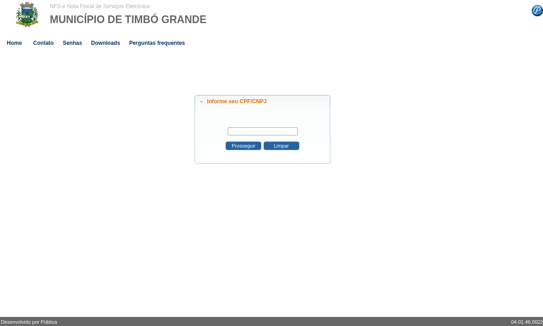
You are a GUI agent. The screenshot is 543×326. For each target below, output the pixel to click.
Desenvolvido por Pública (29, 322)
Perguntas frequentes (157, 43)
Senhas (72, 43)
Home (14, 43)
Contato (43, 43)
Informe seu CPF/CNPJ (237, 101)
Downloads (105, 43)
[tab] (262, 102)
